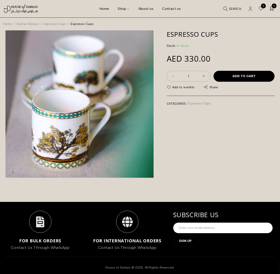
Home (7, 24)
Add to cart (244, 76)
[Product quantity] (188, 76)
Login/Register (250, 8)
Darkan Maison (28, 24)
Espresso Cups (55, 24)
